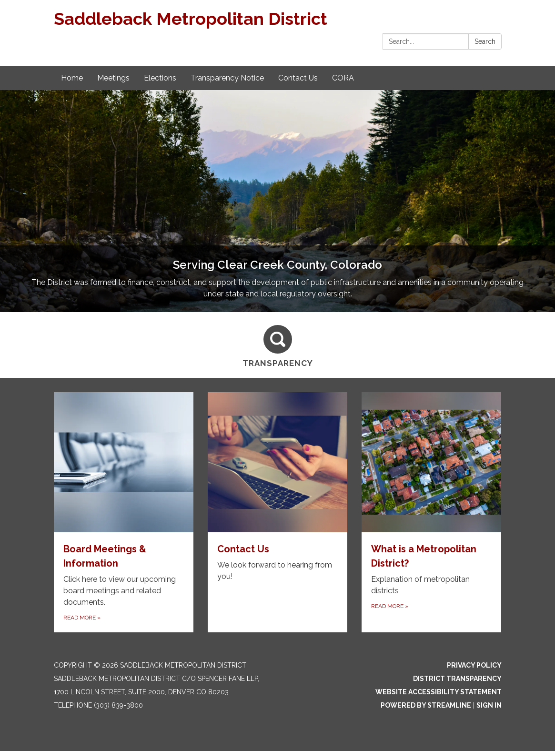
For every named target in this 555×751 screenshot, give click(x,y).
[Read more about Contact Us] (277, 512)
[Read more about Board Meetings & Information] (123, 512)
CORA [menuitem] (343, 77)
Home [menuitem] (72, 77)
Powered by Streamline (426, 705)
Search (484, 41)
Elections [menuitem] (160, 77)
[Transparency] (278, 345)
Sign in (489, 705)
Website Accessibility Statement (438, 692)
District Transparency (457, 678)
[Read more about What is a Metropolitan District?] (431, 512)
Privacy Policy (474, 665)
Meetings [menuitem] (113, 77)
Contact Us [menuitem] (298, 77)
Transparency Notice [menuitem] (227, 77)
